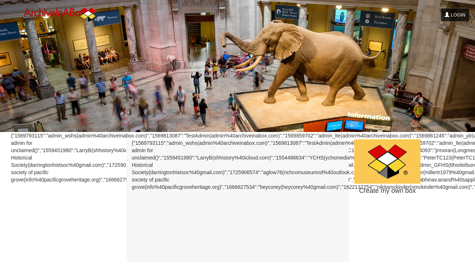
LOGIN (455, 15)
